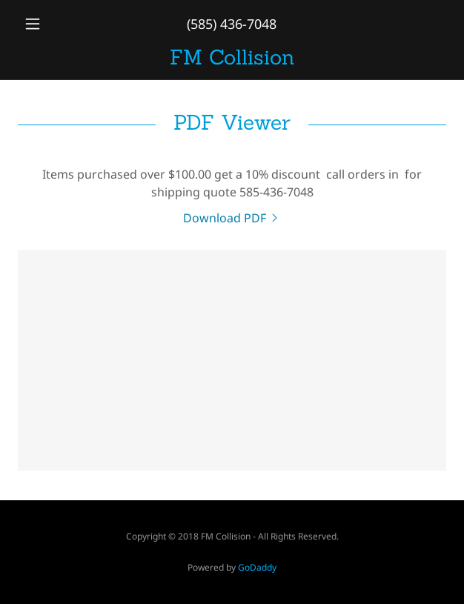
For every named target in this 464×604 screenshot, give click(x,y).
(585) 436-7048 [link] (231, 24)
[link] (232, 57)
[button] (50, 24)
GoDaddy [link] (257, 567)
